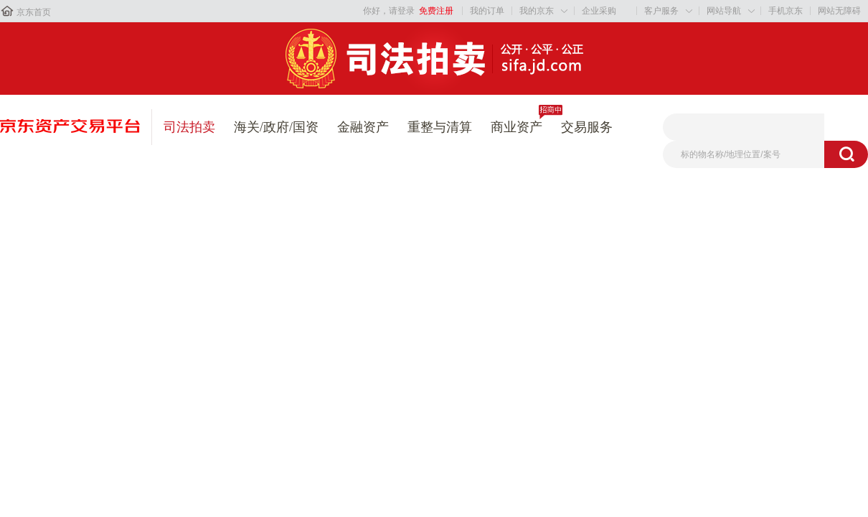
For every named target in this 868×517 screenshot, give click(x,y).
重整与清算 (439, 127)
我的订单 (487, 11)
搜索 (846, 154)
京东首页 (33, 12)
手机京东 (785, 11)
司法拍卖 (189, 127)
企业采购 (599, 11)
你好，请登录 (389, 11)
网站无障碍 (839, 11)
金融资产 (363, 127)
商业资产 (516, 127)
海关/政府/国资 (276, 127)
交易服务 (587, 127)
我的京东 (536, 11)
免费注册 (436, 11)
